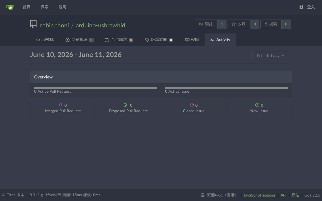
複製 (271, 24)
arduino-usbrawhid (100, 25)
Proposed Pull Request (128, 108)
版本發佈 (159, 40)
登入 (307, 7)
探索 (44, 7)
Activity (220, 40)
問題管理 (80, 40)
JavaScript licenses (259, 195)
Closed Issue (193, 108)
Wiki (192, 40)
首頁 (27, 7)
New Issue (259, 108)
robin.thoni (54, 25)
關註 (206, 24)
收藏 (238, 24)
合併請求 (119, 40)
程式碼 (45, 40)
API (283, 195)
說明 (62, 7)
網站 (295, 195)
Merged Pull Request (63, 108)
